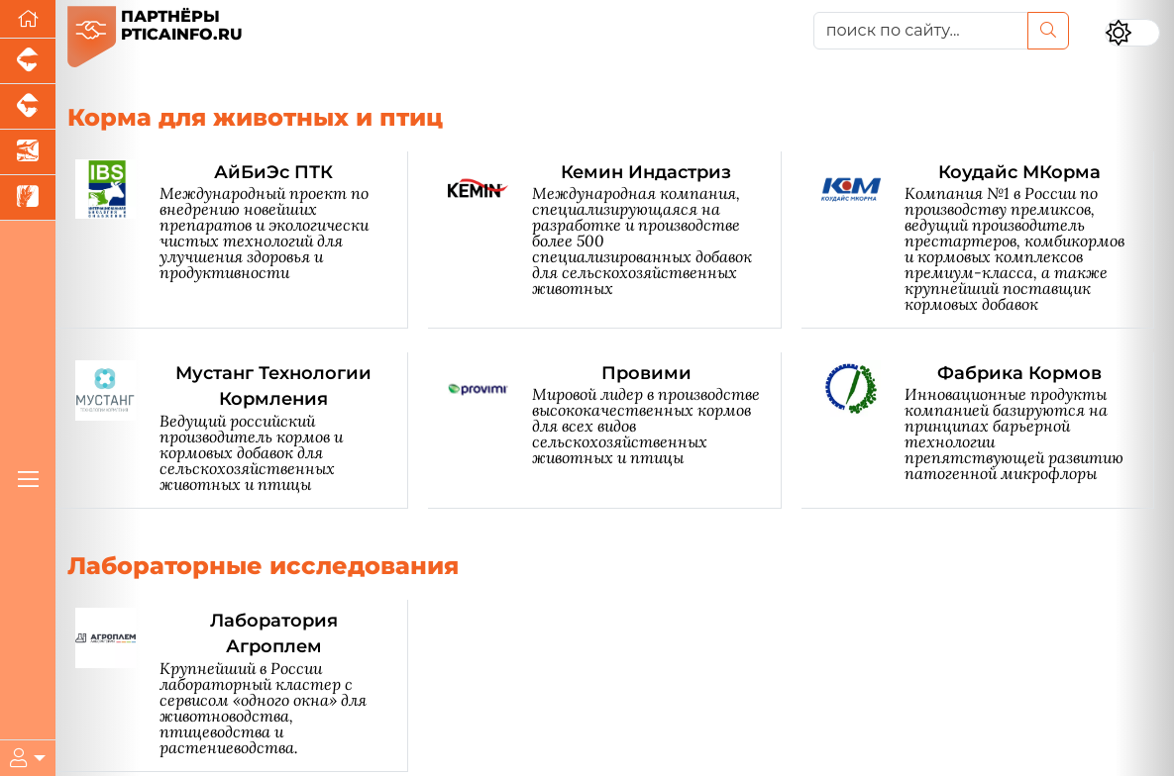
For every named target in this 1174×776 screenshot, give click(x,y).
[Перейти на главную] (27, 19)
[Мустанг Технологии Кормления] (241, 430)
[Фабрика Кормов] (987, 430)
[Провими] (614, 430)
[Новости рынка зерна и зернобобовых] (27, 198)
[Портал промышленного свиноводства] (27, 61)
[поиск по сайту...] (920, 30)
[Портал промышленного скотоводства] (27, 107)
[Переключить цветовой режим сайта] (1132, 33)
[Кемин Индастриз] (614, 240)
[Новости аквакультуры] (27, 152)
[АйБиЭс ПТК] (241, 240)
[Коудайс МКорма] (987, 240)
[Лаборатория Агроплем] (241, 686)
